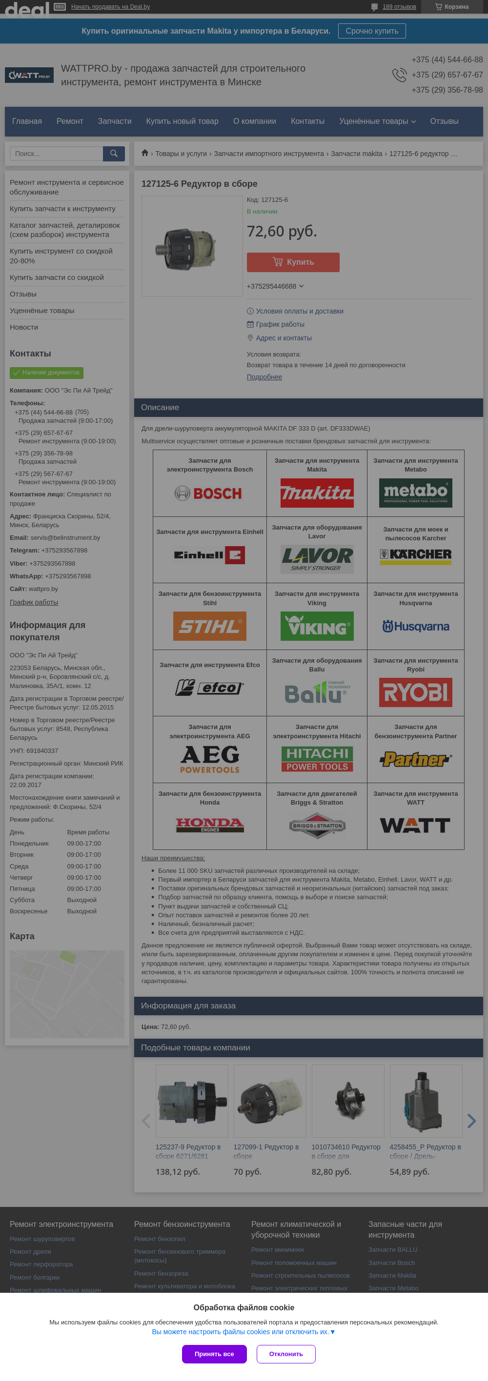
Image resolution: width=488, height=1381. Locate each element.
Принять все (214, 1354)
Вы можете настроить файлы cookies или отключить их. (240, 1332)
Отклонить (286, 1354)
